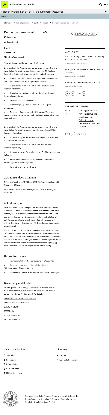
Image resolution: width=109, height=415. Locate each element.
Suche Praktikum (41, 22)
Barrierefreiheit (12, 368)
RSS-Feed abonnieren (68, 359)
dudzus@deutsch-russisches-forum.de (20, 298)
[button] (67, 93)
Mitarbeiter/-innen (14, 373)
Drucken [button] (62, 355)
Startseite (8, 22)
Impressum (11, 359)
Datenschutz (11, 364)
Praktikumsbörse (23, 22)
